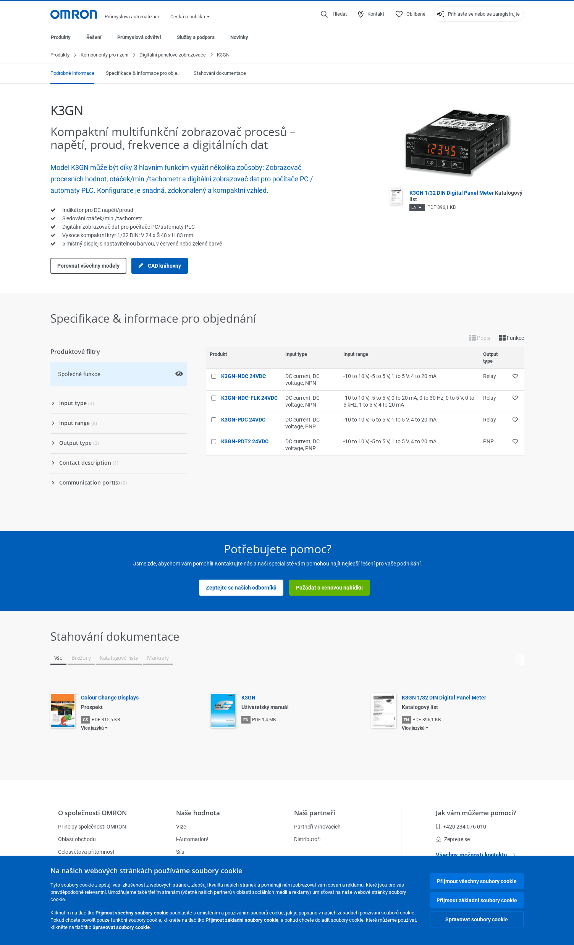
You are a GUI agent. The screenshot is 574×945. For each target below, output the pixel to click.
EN (414, 207)
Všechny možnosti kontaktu (475, 854)
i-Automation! (192, 839)
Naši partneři (314, 812)
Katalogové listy (119, 658)
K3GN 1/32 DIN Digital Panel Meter (444, 698)
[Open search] (334, 14)
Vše (58, 658)
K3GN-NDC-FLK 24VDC (249, 398)
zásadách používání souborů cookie (376, 913)
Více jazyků (92, 728)
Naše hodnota (198, 812)
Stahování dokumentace (220, 73)
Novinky (239, 37)
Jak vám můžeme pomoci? (476, 812)
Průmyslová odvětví (139, 37)
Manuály (158, 658)
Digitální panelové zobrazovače (172, 55)
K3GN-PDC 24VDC (243, 420)
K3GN (248, 698)
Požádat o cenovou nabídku (329, 588)
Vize (181, 827)
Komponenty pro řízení (104, 55)
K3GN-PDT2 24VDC (244, 442)
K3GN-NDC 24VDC (243, 376)
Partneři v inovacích (317, 827)
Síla (180, 852)
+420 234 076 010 (461, 827)
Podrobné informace (72, 73)
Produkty (61, 37)
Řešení (94, 37)
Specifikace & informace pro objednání (144, 73)
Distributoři (307, 839)
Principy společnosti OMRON (92, 827)
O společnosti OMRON (92, 812)
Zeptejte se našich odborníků (241, 588)
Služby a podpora (196, 37)
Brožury (81, 658)
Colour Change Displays (110, 698)
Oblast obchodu (77, 839)
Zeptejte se (453, 839)
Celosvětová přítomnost (86, 852)
